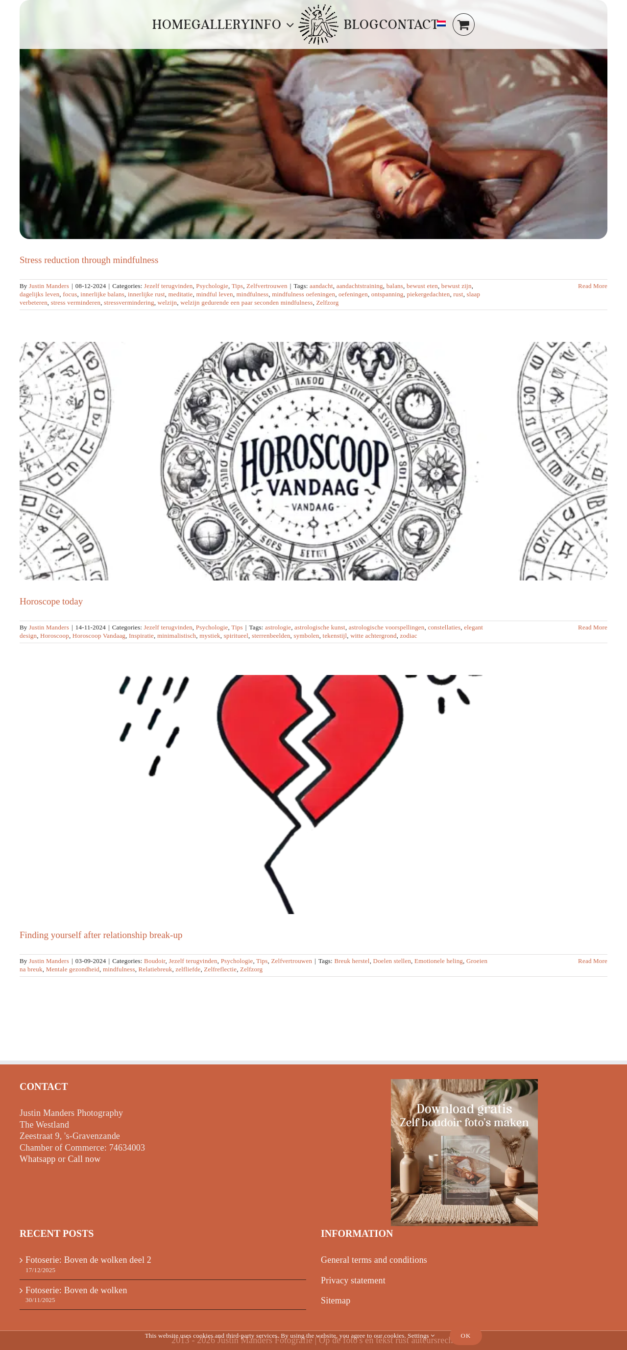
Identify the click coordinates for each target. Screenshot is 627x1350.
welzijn (167, 302)
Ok (466, 1335)
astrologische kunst (319, 627)
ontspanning (387, 294)
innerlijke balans (102, 294)
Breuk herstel (351, 960)
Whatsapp (38, 1159)
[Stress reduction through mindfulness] (313, 119)
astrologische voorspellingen (387, 627)
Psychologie (212, 285)
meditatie (180, 294)
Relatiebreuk (155, 969)
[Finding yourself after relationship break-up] (313, 794)
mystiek (209, 635)
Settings (421, 1335)
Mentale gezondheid (72, 969)
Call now (84, 1159)
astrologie (278, 627)
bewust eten (422, 285)
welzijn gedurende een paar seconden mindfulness (246, 302)
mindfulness (253, 294)
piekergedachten (428, 294)
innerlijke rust (146, 294)
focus (70, 294)
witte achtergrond (373, 635)
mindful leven (214, 294)
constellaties (444, 627)
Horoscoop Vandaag (98, 635)
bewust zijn (456, 285)
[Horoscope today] (313, 461)
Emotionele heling (438, 960)
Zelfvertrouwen (267, 285)
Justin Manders (49, 285)
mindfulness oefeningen (303, 294)
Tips (237, 285)
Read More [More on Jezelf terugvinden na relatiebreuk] (592, 960)
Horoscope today (51, 601)
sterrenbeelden (271, 635)
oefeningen (353, 294)
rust (458, 294)
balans (394, 285)
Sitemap (335, 1300)
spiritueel (236, 635)
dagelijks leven (39, 294)
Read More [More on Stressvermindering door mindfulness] (592, 285)
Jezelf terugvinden (168, 285)
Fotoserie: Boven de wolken (76, 1290)
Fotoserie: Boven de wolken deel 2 (88, 1260)
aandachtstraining (360, 285)
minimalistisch (176, 635)
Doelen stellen (392, 960)
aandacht (321, 285)
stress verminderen (75, 302)
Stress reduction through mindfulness (89, 260)
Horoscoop (54, 635)
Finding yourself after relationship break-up (101, 935)
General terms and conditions (374, 1260)
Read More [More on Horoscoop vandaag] (592, 627)
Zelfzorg (327, 302)
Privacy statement (353, 1280)
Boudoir (155, 960)
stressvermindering (129, 302)
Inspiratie (141, 635)
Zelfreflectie (220, 969)
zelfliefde (187, 969)
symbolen (306, 635)
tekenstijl (335, 635)
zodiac (408, 635)
